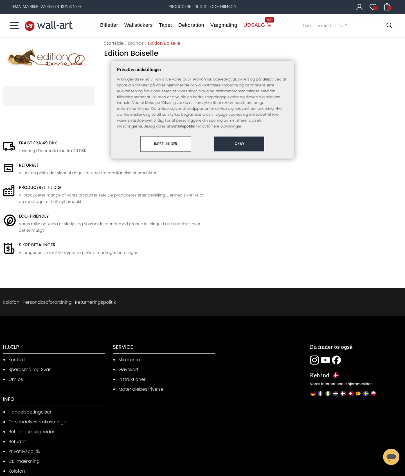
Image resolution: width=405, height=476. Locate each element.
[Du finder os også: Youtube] (322, 309)
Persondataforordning (47, 250)
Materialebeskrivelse (133, 338)
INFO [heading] (212, 296)
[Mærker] (31, 6)
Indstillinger (165, 130)
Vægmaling (223, 25)
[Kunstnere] (71, 6)
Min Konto (121, 309)
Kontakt (16, 309)
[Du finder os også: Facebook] (333, 309)
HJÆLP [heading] (11, 296)
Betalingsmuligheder (235, 328)
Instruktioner (124, 328)
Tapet (165, 25)
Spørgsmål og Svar (29, 319)
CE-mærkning (228, 358)
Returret (221, 338)
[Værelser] (49, 6)
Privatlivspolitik (228, 348)
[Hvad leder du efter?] (347, 25)
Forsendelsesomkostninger (242, 319)
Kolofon (11, 250)
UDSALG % (257, 25)
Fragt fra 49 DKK (38, 143)
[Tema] (16, 6)
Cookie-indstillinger (233, 378)
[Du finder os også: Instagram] (311, 309)
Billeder (109, 25)
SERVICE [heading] (115, 296)
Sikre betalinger (37, 193)
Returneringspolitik (95, 250)
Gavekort (120, 319)
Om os (15, 328)
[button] (17, 25)
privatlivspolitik (181, 112)
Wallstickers (138, 25)
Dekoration (191, 25)
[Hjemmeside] (49, 25)
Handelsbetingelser (233, 309)
